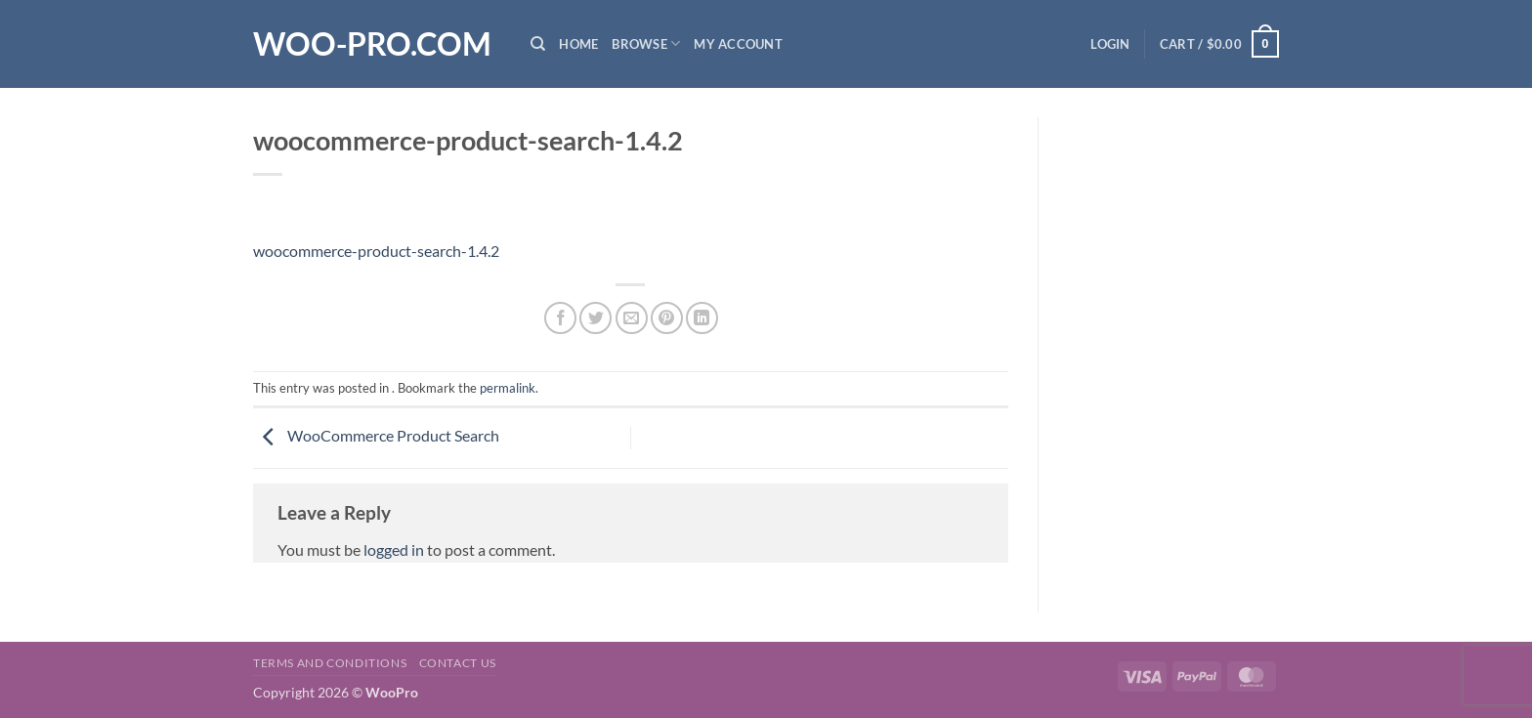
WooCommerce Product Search (376, 435)
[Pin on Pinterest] (667, 318)
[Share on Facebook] (560, 318)
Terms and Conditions (329, 662)
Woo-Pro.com (372, 44)
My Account (738, 44)
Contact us (457, 662)
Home (578, 44)
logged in (393, 549)
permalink (507, 388)
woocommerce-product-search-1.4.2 (376, 250)
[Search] (538, 44)
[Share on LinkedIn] (702, 318)
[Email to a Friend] (632, 318)
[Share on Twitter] (595, 318)
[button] (1109, 43)
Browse (646, 43)
